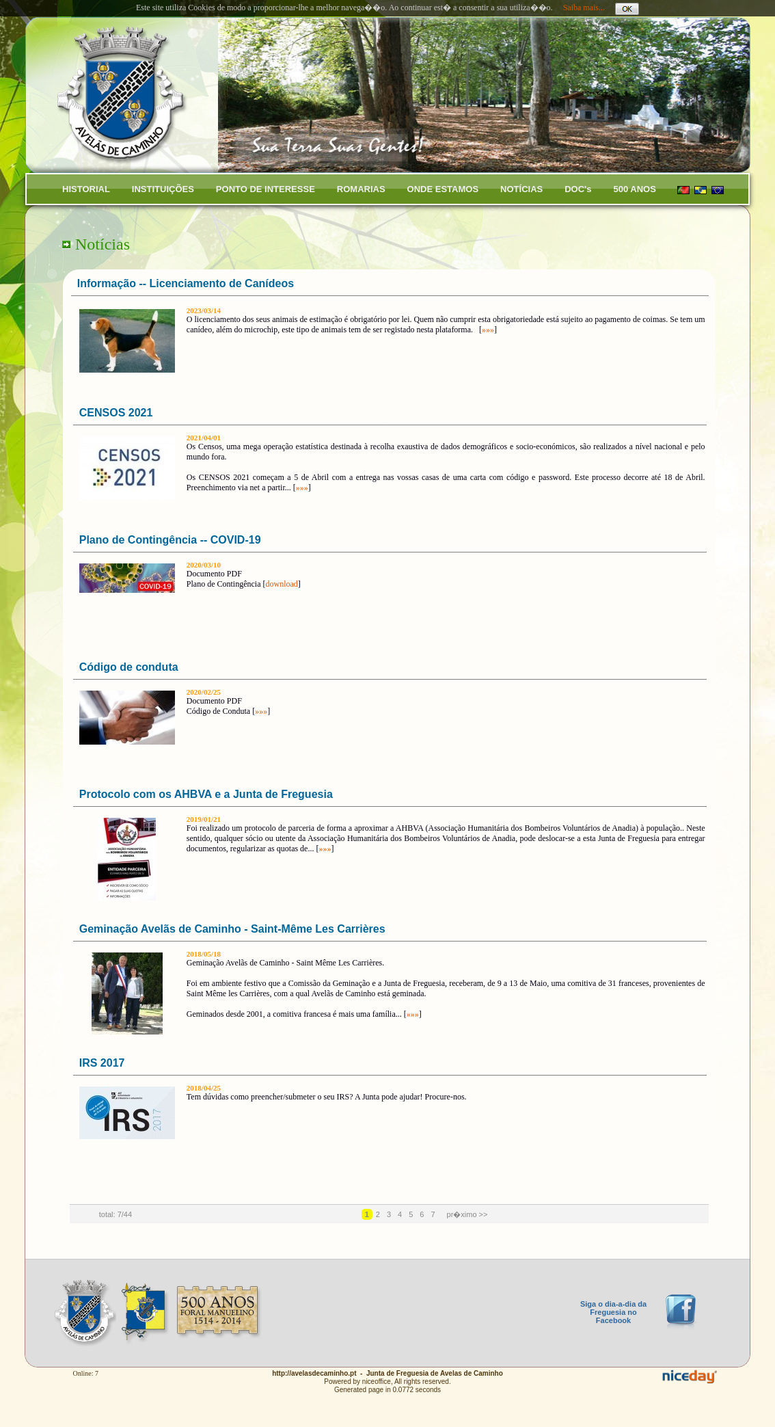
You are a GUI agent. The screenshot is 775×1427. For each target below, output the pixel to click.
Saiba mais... (584, 7)
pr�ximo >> (467, 1214)
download (281, 584)
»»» (488, 329)
